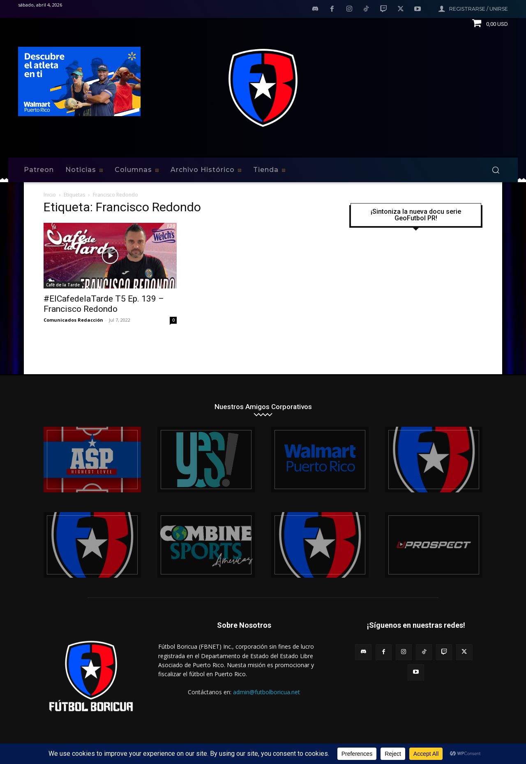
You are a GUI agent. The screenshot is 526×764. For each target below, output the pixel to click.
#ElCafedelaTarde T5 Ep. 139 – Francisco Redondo (104, 304)
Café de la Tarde (63, 285)
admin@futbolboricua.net (266, 692)
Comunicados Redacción (73, 320)
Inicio (50, 194)
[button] (495, 170)
